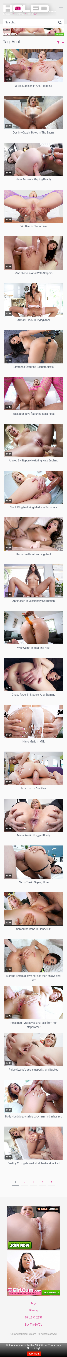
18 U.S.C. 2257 (33, 1317)
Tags (33, 1303)
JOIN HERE (34, 1353)
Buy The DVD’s (33, 1324)
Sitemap (33, 1310)
